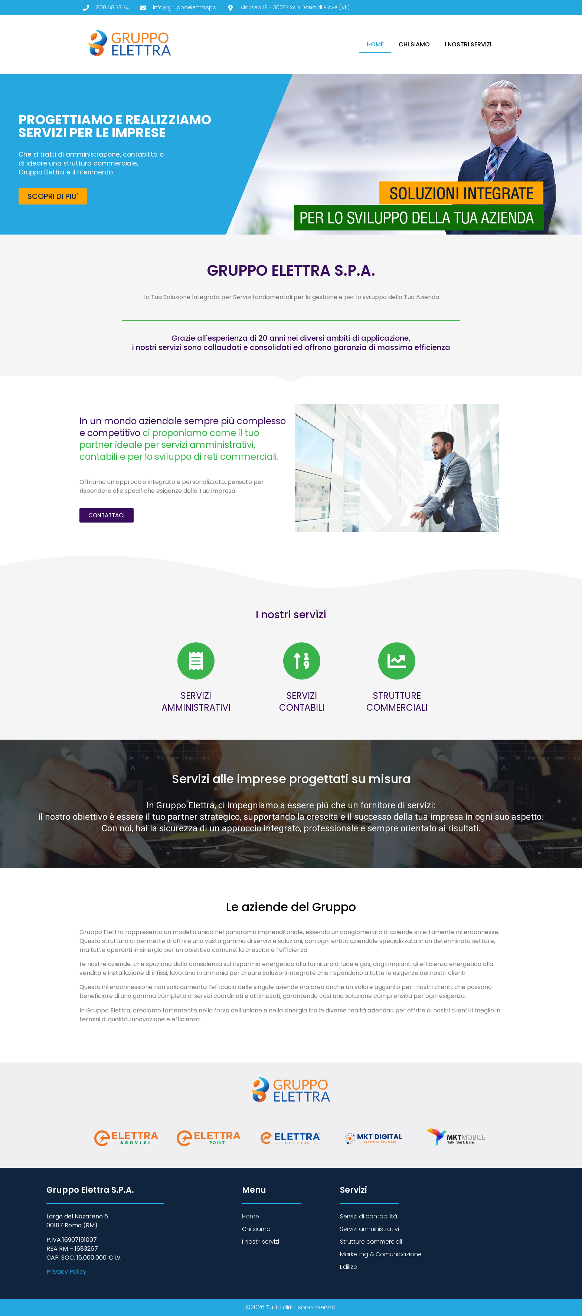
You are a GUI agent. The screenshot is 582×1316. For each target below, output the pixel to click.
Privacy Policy (66, 1271)
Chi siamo (414, 44)
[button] (87, 1138)
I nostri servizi (468, 44)
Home (375, 44)
